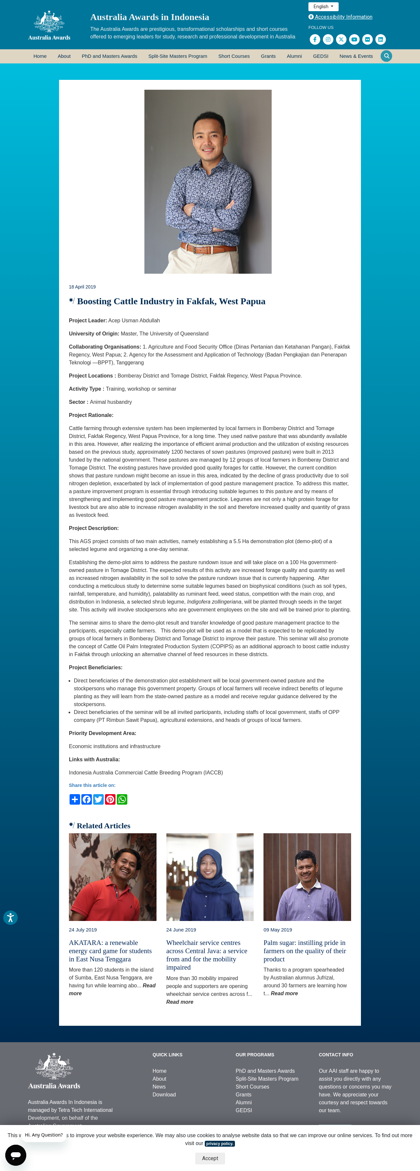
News (159, 1087)
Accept (210, 1158)
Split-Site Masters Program (177, 56)
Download (164, 1094)
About (64, 56)
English (321, 6)
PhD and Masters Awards (109, 56)
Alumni (294, 56)
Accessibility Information (340, 17)
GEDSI (320, 56)
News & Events (356, 56)
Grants (268, 56)
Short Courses (234, 56)
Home (40, 56)
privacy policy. (219, 1143)
